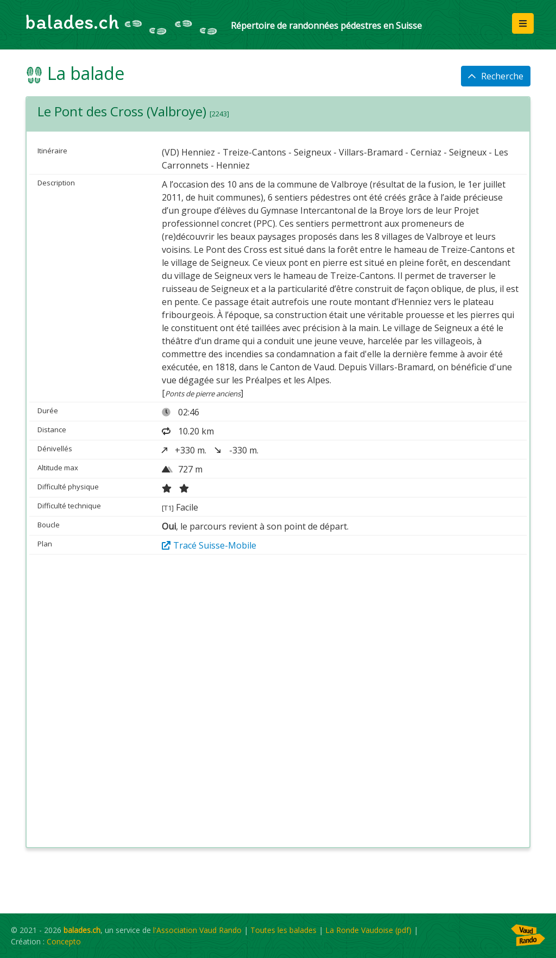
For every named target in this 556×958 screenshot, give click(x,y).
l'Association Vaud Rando (197, 930)
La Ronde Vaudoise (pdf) (368, 930)
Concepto (64, 941)
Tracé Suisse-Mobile (209, 545)
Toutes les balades (283, 930)
